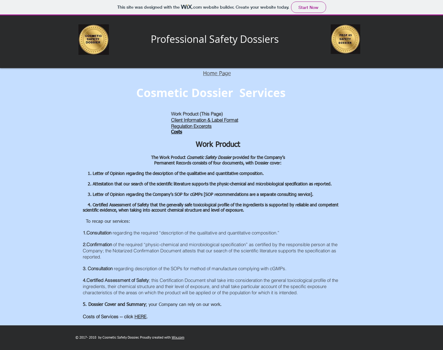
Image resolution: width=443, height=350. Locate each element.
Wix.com (178, 337)
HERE (140, 316)
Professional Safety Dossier (212, 39)
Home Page (217, 73)
